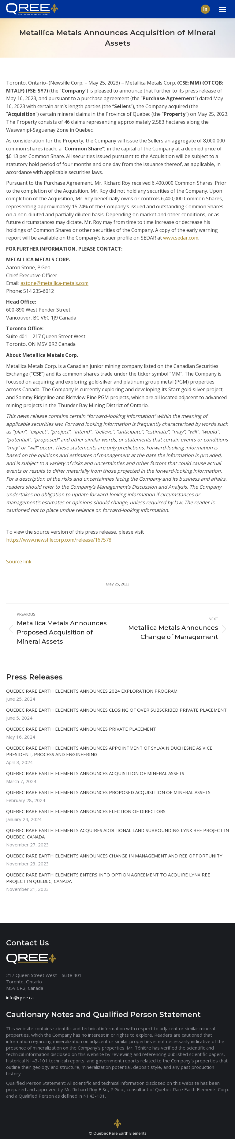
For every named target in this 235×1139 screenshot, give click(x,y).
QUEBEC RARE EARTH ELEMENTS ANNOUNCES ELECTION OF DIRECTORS (86, 811)
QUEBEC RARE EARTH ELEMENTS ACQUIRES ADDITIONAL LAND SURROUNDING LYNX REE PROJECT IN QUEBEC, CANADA (117, 833)
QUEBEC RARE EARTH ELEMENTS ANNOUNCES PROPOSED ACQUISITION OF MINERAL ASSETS (108, 792)
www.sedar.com (180, 237)
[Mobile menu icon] (222, 9)
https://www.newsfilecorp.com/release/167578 (58, 539)
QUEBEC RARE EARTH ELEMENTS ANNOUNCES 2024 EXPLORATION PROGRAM (91, 691)
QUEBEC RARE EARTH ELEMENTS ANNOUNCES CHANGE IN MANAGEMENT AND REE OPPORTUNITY (114, 856)
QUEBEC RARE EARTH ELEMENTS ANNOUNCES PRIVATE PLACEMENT (81, 729)
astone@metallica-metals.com (54, 283)
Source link (19, 561)
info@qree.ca (20, 997)
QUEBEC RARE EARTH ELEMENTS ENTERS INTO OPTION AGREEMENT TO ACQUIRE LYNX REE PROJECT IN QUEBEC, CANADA (108, 878)
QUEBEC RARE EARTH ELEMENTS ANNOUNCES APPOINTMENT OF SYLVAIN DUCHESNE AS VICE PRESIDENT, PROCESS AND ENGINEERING (109, 751)
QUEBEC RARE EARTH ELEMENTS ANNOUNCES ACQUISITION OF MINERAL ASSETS (95, 773)
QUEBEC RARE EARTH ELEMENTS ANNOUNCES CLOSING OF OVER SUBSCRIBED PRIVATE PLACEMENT (116, 710)
